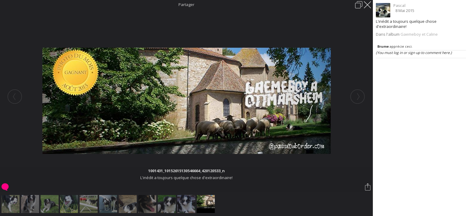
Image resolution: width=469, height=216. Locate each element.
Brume (383, 46)
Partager (186, 4)
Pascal (399, 5)
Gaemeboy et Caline (419, 34)
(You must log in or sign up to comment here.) (414, 52)
